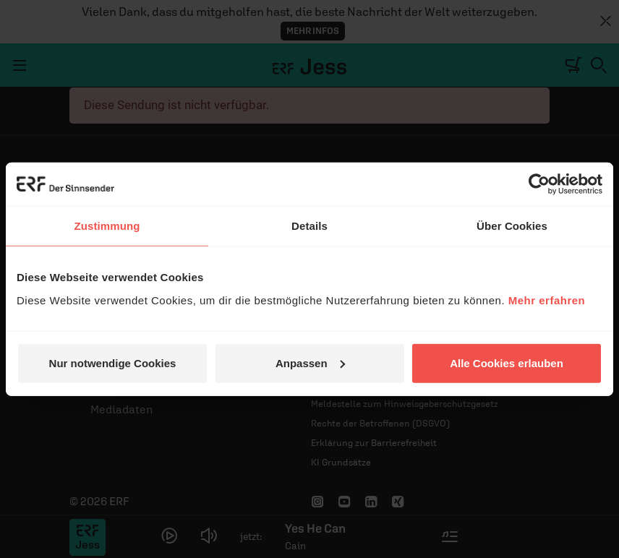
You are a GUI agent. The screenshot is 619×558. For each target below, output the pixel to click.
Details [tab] (309, 226)
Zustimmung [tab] (107, 226)
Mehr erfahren (547, 299)
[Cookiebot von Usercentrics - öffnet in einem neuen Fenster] (539, 184)
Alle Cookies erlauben (506, 362)
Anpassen (310, 362)
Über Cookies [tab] (512, 226)
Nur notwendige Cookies (112, 362)
